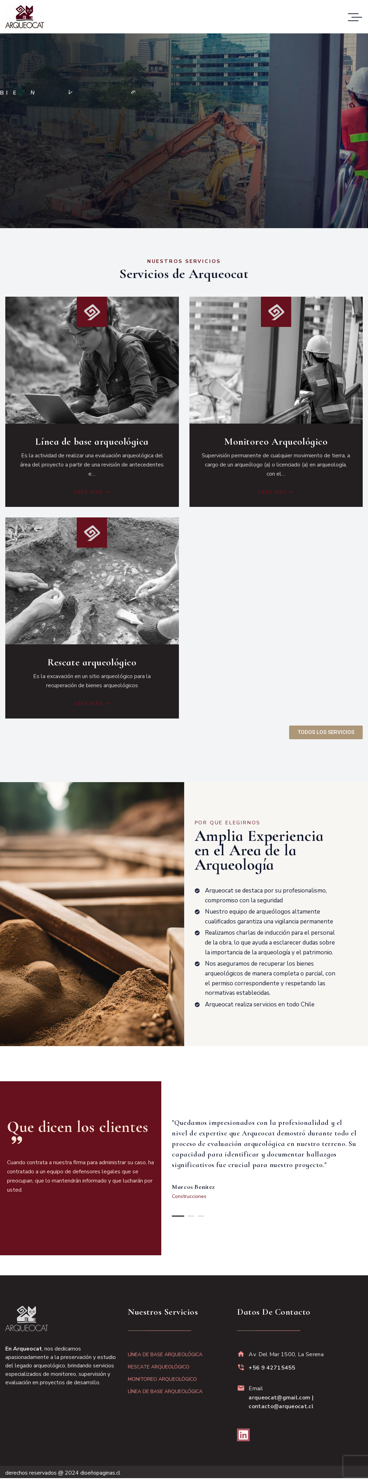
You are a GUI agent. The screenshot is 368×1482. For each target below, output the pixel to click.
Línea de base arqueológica (92, 441)
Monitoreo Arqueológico (276, 441)
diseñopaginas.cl (100, 1473)
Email (281, 1397)
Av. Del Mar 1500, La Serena (286, 1354)
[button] (178, 1216)
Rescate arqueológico (92, 660)
